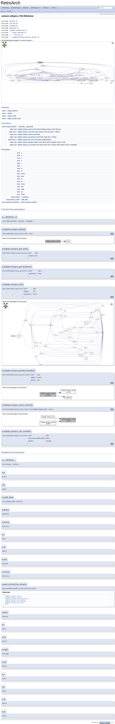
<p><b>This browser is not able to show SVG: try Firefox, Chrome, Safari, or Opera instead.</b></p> (57, 73)
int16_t (14, 139)
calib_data (24, 199)
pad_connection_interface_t (11, 202)
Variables (112, 14)
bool (18, 153)
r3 (22, 181)
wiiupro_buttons (12, 111)
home (23, 184)
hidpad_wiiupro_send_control (27, 129)
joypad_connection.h (18, 30)
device (58, 129)
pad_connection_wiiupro (29, 202)
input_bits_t (48, 137)
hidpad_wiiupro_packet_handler (28, 142)
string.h (13, 23)
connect (9, 11)
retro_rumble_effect (54, 145)
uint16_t (59, 142)
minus (23, 173)
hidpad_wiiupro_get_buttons (27, 137)
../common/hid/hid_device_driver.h (24, 37)
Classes (46, 8)
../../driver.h (16, 35)
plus (22, 176)
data (36, 132)
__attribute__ (22, 126)
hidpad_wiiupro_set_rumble (27, 145)
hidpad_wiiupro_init (24, 132)
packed (29, 126)
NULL (6, 604)
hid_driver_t (51, 132)
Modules (26, 8)
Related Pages (16, 8)
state (54, 137)
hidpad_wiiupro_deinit (25, 134)
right (22, 189)
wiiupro (9, 113)
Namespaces (36, 8)
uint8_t (48, 142)
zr (21, 171)
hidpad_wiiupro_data (14, 118)
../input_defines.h (18, 33)
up (22, 192)
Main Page (5, 8)
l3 (21, 179)
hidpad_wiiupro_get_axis (26, 139)
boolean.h (14, 28)
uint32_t (41, 132)
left (22, 186)
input (2, 11)
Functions (106, 14)
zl (21, 168)
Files (54, 8)
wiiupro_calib (11, 116)
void (15, 129)
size (63, 142)
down (23, 194)
